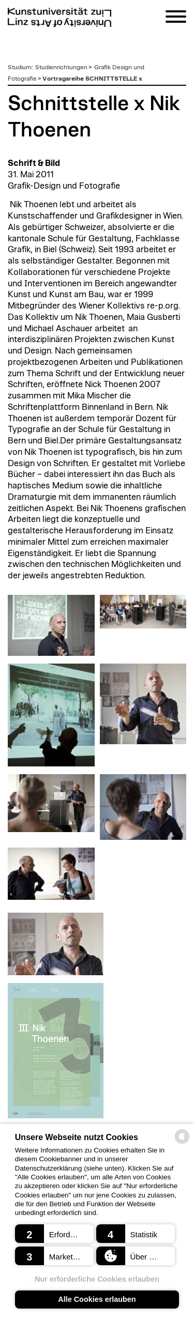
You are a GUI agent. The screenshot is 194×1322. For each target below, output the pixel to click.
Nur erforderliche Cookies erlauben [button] (97, 1279)
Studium (20, 67)
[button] (54, 1233)
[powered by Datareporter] (182, 1143)
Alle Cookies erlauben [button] (97, 1299)
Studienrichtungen (61, 67)
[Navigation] (176, 18)
